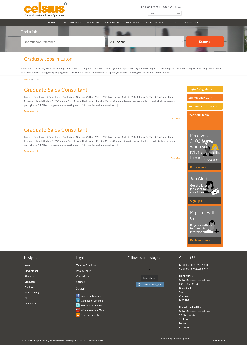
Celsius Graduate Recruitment (45, 9)
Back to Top (175, 118)
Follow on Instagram (149, 284)
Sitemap (80, 281)
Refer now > (198, 167)
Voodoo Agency (181, 338)
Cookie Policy (83, 276)
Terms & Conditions (86, 265)
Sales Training (32, 292)
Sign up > (196, 201)
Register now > (200, 240)
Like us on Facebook (89, 295)
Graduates (30, 281)
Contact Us (30, 303)
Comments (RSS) (95, 340)
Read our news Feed (89, 315)
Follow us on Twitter (89, 305)
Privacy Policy (83, 270)
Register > (205, 89)
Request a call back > (202, 106)
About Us (29, 276)
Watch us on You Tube (90, 310)
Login (192, 89)
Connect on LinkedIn (89, 300)
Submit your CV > (200, 97)
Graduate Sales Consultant (55, 89)
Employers (30, 287)
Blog (27, 298)
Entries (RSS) (79, 340)
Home (27, 79)
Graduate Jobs (32, 270)
